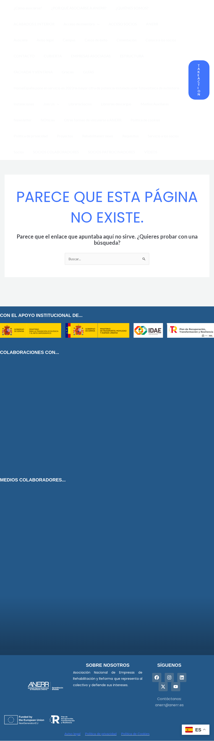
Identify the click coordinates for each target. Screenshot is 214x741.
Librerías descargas (109, 104)
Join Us (49, 104)
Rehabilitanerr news (93, 136)
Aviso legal (21, 40)
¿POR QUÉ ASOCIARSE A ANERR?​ (76, 8)
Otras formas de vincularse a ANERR (88, 120)
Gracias (169, 56)
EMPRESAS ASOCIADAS (58, 56)
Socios (18, 152)
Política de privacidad (30, 136)
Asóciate (166, 24)
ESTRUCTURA (97, 56)
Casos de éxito (68, 40)
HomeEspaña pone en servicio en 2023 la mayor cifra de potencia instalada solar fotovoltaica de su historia (95, 88)
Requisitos (124, 136)
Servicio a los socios (155, 136)
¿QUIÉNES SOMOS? (127, 8)
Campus (43, 40)
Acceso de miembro (79, 24)
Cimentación (97, 40)
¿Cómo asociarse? (27, 8)
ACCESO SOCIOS (118, 24)
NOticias (45, 120)
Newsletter (22, 120)
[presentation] (94, 24)
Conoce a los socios (129, 40)
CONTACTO (162, 40)
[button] (198, 80)
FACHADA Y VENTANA (135, 56)
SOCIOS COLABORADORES (53, 152)
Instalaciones (23, 104)
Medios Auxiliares (146, 104)
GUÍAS (18, 72)
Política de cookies (139, 120)
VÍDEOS (144, 152)
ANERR (146, 24)
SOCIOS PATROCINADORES (107, 152)
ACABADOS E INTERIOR (33, 24)
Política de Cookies (136, 734)
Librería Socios (75, 104)
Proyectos (62, 136)
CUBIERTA (22, 56)
